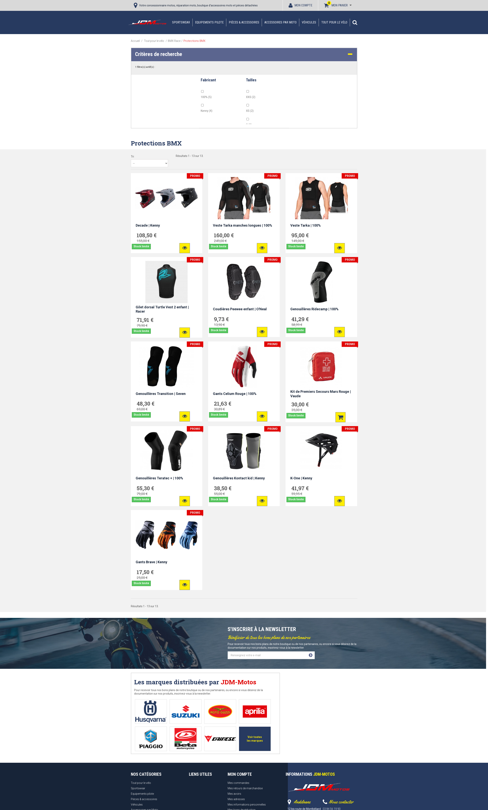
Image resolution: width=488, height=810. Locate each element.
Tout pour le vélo (334, 22)
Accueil (135, 40)
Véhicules (309, 22)
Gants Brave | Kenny (151, 562)
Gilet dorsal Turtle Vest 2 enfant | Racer (162, 309)
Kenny (206, 110)
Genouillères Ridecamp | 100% (314, 309)
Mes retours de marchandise (245, 788)
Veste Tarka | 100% (305, 225)
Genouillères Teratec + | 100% (159, 478)
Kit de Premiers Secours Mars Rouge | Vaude (320, 394)
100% (206, 97)
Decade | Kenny (148, 225)
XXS (250, 97)
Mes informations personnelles (247, 804)
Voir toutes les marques (255, 738)
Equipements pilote (209, 22)
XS (250, 110)
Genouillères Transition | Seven (161, 394)
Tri (132, 156)
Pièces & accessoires (244, 22)
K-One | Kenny (301, 478)
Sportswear (181, 22)
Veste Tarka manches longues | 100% (242, 225)
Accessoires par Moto (280, 22)
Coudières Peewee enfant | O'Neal (240, 309)
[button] (354, 22)
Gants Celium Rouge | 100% (234, 394)
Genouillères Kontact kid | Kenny (239, 478)
